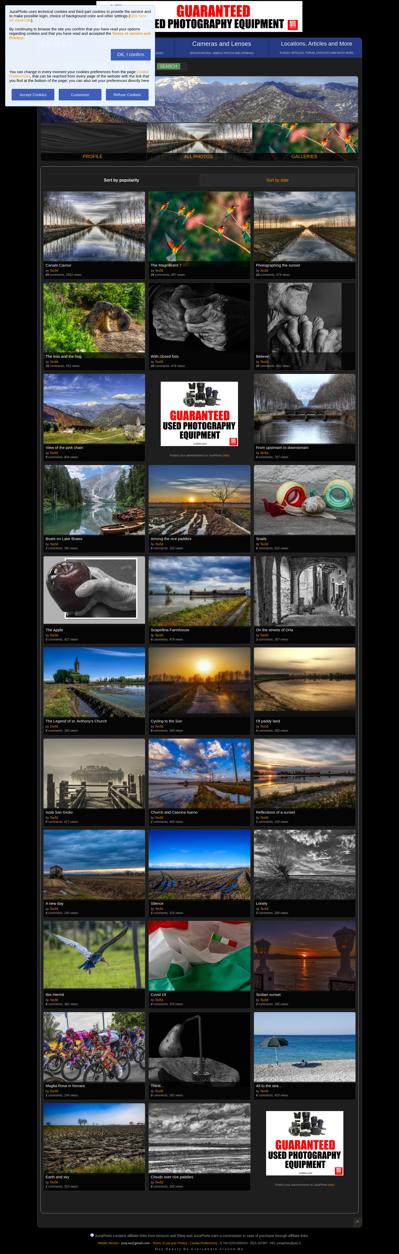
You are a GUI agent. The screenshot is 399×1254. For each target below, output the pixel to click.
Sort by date (277, 180)
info (226, 455)
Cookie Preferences (203, 1243)
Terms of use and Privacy (169, 1243)
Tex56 (54, 270)
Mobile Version (108, 1243)
